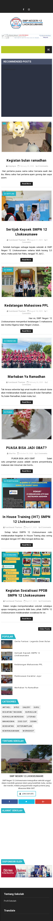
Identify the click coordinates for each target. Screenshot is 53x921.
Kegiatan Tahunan (12, 712)
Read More (26, 184)
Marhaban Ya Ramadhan (26, 377)
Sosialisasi (11, 555)
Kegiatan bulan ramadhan (26, 160)
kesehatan (8, 726)
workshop (28, 731)
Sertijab (10, 194)
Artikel (7, 707)
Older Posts (45, 629)
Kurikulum (31, 712)
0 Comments (43, 166)
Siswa (9, 270)
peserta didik (12, 481)
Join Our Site (27, 794)
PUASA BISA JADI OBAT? (26, 448)
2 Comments (42, 453)
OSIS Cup (22, 721)
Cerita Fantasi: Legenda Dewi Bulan (32, 641)
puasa (9, 412)
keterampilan (24, 726)
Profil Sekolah (10, 901)
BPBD (16, 707)
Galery (26, 707)
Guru (36, 707)
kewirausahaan (11, 731)
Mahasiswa (8, 721)
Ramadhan (11, 341)
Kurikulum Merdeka (13, 717)
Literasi (31, 717)
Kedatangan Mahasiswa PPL (26, 305)
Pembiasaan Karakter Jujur (28, 676)
